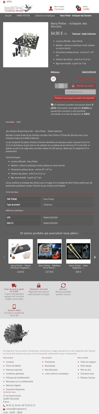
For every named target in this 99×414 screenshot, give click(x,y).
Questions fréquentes (15, 373)
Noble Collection (89, 33)
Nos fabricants (51, 353)
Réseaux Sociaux (88, 361)
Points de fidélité (13, 349)
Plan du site (86, 353)
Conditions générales (15, 357)
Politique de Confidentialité (17, 361)
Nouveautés (50, 349)
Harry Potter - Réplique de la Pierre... (49, 267)
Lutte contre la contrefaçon (57, 357)
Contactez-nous (87, 357)
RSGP (19, 122)
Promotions (50, 345)
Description (10, 122)
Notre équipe (86, 349)
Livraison (10, 345)
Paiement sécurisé (14, 353)
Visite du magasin (88, 345)
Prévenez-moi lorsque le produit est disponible (74, 98)
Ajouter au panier (82, 85)
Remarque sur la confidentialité (19, 365)
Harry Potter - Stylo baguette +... (78, 267)
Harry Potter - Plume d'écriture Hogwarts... (20, 267)
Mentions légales (13, 369)
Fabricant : (76, 33)
